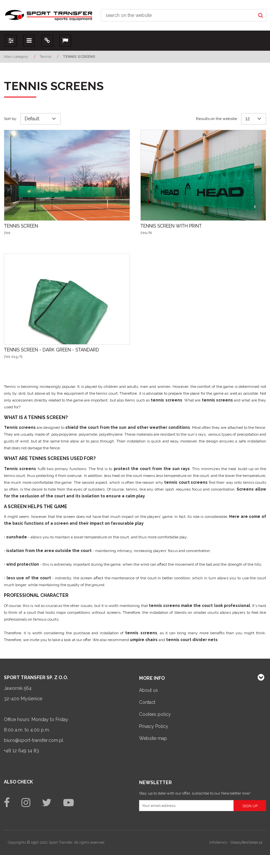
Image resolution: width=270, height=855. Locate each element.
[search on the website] (178, 15)
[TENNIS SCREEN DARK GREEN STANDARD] (51, 350)
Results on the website (217, 118)
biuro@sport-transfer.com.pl (33, 740)
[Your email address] (186, 805)
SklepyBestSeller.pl (246, 842)
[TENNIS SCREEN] (21, 226)
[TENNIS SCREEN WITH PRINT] (171, 226)
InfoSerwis (218, 842)
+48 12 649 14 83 (21, 750)
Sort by (10, 118)
